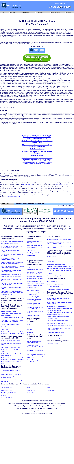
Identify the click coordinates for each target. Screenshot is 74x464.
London (28, 387)
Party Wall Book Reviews (53, 286)
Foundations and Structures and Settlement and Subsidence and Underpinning (12, 321)
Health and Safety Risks (33, 290)
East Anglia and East (6, 387)
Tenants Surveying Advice (33, 315)
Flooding (29, 324)
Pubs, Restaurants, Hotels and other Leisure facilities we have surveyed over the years (36, 356)
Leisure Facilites (31, 250)
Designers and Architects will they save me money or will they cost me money (11, 247)
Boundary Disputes (52, 281)
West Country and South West (8, 392)
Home (3, 12)
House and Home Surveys (53, 338)
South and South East (6, 390)
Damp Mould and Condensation (35, 269)
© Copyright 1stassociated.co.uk (66, 205)
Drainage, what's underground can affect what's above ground (11, 371)
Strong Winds (30, 332)
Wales (48, 387)
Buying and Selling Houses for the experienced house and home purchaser (59, 242)
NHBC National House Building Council (11, 276)
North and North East (6, 398)
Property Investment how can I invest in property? (34, 300)
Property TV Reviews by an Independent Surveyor (33, 304)
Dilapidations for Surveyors (37, 149)
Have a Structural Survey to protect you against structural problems (11, 259)
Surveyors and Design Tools (54, 276)
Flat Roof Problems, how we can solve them (12, 317)
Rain (28, 327)
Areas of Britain (51, 390)
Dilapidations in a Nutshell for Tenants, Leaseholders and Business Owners (37, 141)
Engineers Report (25, 12)
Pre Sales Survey (39, 12)
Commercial (12, 12)
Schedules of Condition (37, 155)
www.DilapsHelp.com (27, 184)
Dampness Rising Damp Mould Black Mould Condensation (34, 272)
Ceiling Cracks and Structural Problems (11, 347)
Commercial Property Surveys (34, 245)
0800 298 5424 (60, 7)
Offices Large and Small (33, 253)
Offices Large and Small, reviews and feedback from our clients (35, 351)
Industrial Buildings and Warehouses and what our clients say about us (35, 346)
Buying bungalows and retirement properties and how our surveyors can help (59, 309)
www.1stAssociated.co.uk (13, 196)
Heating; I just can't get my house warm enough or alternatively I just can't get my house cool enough (11, 376)
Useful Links (68, 12)
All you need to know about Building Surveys (12, 241)
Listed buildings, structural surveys (56, 323)
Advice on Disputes (54, 12)
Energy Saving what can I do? (34, 281)
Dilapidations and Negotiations (34, 276)
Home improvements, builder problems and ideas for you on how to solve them (12, 263)
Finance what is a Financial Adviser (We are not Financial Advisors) (35, 284)
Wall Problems (4, 329)
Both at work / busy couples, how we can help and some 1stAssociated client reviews (59, 313)
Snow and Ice (30, 329)
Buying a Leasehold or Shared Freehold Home (59, 239)
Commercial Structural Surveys (34, 247)
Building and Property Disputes (55, 284)
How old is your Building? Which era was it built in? (60, 270)
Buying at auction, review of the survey (57, 306)
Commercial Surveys (52, 343)
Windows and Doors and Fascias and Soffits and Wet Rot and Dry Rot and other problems (12, 332)
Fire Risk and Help (31, 287)
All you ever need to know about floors (10, 340)
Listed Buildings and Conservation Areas (11, 274)
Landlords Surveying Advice (34, 297)
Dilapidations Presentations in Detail (56, 264)
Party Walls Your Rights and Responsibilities (58, 289)
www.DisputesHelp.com (62, 184)
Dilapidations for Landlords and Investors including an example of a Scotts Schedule (37, 145)
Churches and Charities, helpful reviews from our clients (34, 341)
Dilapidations (50, 261)
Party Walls (50, 273)
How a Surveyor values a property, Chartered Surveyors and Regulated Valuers (12, 267)
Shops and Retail (31, 255)
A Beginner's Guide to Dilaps (34, 267)
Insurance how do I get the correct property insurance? (35, 293)
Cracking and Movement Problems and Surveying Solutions (11, 314)
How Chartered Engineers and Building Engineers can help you (11, 271)
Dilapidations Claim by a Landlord (35, 278)
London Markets (31, 390)
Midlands (3, 395)
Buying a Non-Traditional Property (55, 332)
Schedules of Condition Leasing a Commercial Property (35, 308)
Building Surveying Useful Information (56, 259)
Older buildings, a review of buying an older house (59, 325)
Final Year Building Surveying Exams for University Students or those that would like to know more (60, 267)
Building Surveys (51, 256)
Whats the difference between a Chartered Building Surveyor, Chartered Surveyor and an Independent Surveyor (12, 293)
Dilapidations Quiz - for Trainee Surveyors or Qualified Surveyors (37, 152)
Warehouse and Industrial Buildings (35, 258)
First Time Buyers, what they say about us (57, 320)
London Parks (30, 392)
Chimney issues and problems (8, 311)
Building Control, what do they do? (9, 243)
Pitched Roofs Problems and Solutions (10, 324)
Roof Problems (4, 327)
